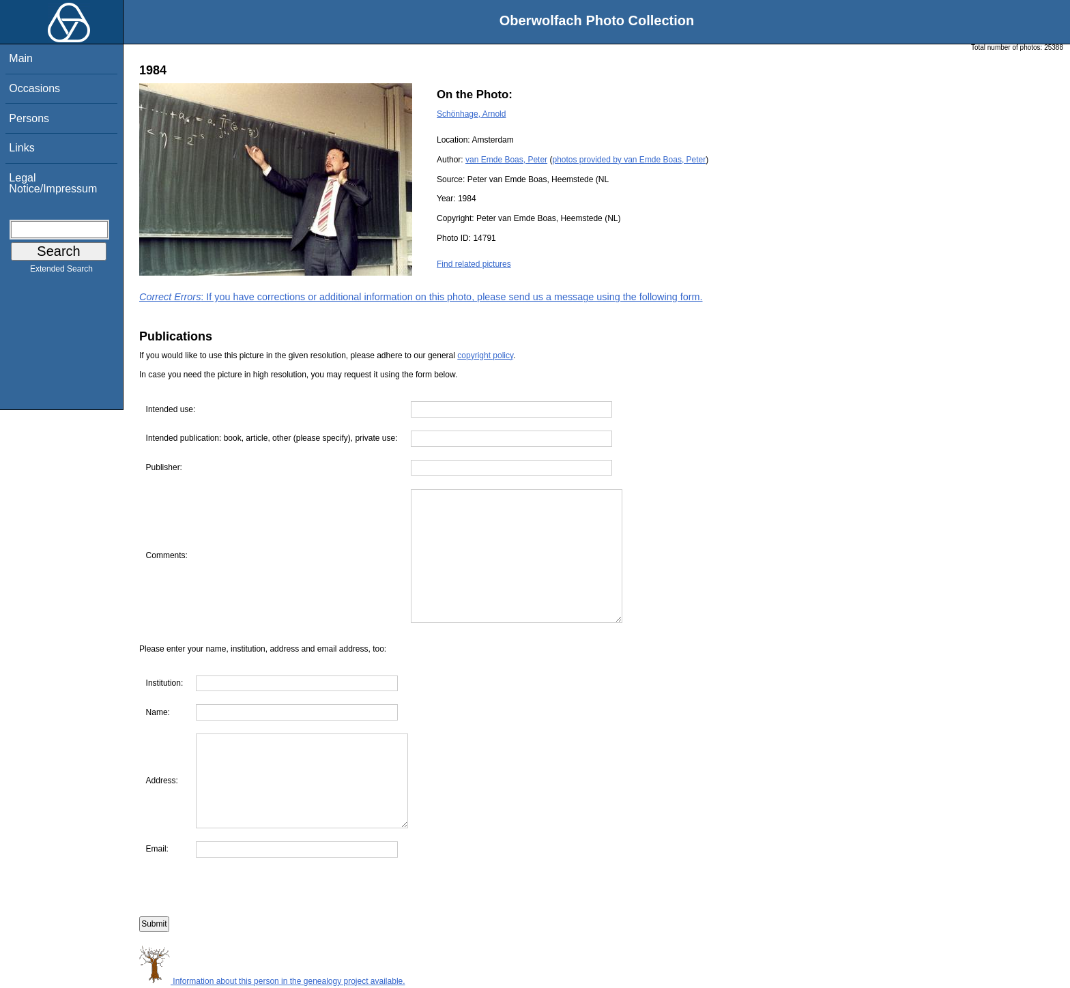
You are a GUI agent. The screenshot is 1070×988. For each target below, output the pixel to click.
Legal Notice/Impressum (53, 183)
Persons (29, 118)
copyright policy (485, 355)
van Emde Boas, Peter (506, 159)
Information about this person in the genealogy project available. (272, 981)
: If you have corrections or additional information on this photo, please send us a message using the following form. (421, 296)
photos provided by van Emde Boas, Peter (629, 159)
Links (21, 148)
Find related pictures (474, 264)
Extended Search (61, 271)
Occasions (34, 88)
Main (21, 58)
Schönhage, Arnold (471, 114)
